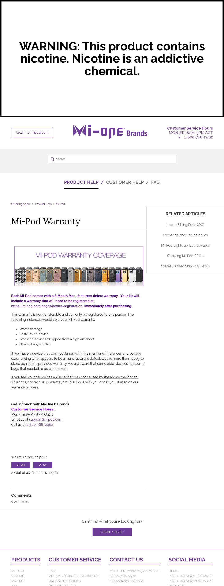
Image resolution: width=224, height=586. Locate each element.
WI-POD (18, 576)
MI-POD (17, 571)
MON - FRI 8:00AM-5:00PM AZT (134, 571)
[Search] (112, 159)
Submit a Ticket (112, 532)
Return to (32, 132)
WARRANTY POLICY (65, 581)
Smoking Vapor (21, 204)
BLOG (173, 571)
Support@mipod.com (126, 581)
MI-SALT (18, 581)
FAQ (155, 182)
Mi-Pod (60, 204)
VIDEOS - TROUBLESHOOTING (74, 576)
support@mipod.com (45, 419)
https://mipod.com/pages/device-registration (46, 306)
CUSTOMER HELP (125, 182)
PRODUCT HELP (81, 182)
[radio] (20, 465)
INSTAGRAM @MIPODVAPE (190, 576)
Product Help (43, 204)
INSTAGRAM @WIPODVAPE (191, 581)
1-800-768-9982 (198, 137)
